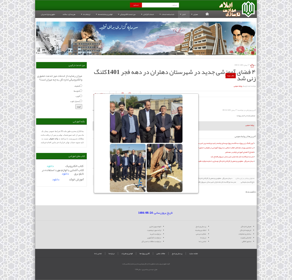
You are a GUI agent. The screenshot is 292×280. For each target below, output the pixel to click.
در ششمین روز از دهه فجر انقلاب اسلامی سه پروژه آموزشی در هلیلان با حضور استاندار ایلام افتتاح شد (218, 148)
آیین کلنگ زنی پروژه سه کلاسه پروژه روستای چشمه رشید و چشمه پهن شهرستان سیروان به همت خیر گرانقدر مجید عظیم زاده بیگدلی (206, 143)
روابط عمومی (238, 86)
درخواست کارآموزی (154, 238)
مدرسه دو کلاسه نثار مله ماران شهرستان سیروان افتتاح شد (232, 157)
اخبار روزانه (241, 116)
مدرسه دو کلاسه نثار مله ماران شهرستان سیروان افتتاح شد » (214, 182)
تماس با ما (202, 241)
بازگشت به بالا (251, 192)
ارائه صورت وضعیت (154, 230)
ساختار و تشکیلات (245, 234)
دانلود (65, 174)
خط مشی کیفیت (245, 238)
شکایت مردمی (201, 234)
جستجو (136, 5)
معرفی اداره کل (246, 226)
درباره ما (203, 238)
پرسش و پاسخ (201, 226)
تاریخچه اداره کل (245, 230)
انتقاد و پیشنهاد (200, 230)
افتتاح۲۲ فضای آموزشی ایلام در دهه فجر (239, 152)
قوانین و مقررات (127, 253)
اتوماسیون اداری (155, 226)
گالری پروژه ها (144, 253)
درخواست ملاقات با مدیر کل (151, 241)
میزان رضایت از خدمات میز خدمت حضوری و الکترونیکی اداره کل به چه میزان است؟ (59, 77)
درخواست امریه (155, 234)
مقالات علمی (160, 253)
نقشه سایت (193, 253)
